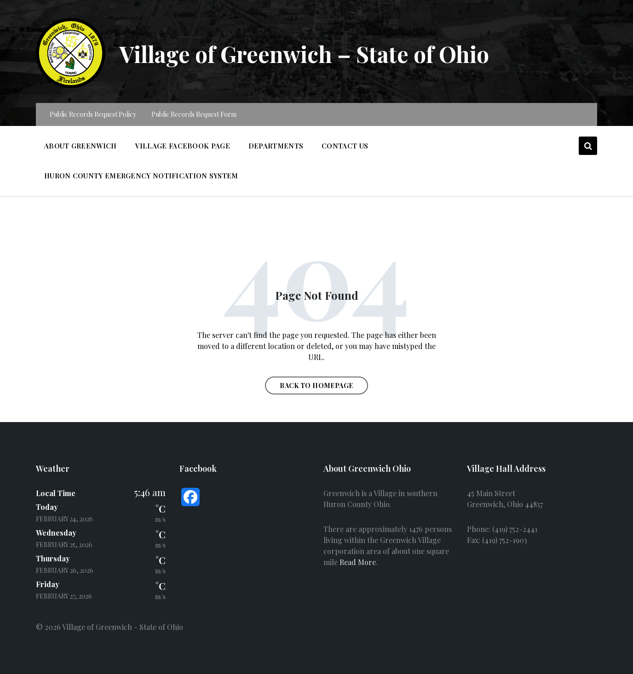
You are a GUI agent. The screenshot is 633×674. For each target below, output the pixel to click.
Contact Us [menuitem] (345, 145)
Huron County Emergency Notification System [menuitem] (141, 175)
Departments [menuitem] (275, 145)
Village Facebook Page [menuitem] (182, 145)
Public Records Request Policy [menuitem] (93, 114)
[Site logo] (70, 85)
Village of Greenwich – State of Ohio (304, 54)
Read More (358, 562)
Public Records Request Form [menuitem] (193, 114)
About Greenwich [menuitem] (80, 145)
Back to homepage (316, 385)
